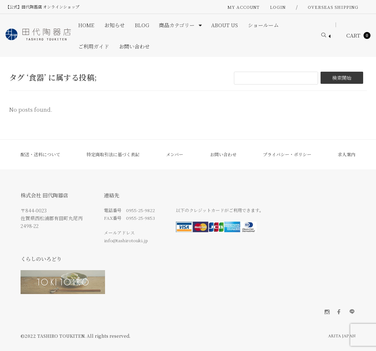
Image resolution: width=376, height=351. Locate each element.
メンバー (174, 154)
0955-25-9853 (140, 218)
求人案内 (346, 154)
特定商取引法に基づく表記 (113, 154)
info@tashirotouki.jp (126, 240)
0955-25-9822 (140, 210)
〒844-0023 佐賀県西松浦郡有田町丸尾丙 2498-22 (52, 218)
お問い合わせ (223, 154)
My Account (244, 7)
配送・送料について (40, 154)
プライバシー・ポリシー (287, 154)
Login (278, 7)
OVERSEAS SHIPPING (333, 7)
